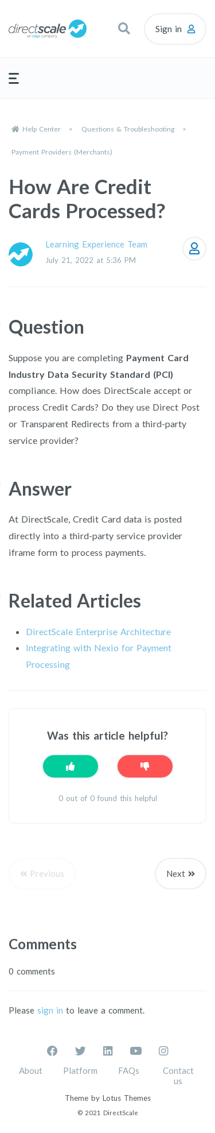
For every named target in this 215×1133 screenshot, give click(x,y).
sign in (50, 1010)
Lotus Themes (127, 1098)
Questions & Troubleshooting (127, 129)
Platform (80, 1070)
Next (175, 873)
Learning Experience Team (96, 244)
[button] (123, 28)
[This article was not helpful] (145, 766)
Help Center (41, 129)
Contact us (178, 1075)
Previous (47, 873)
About (30, 1070)
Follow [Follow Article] (194, 249)
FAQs (128, 1070)
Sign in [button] (168, 29)
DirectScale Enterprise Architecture (98, 631)
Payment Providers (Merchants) (61, 152)
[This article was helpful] (70, 766)
